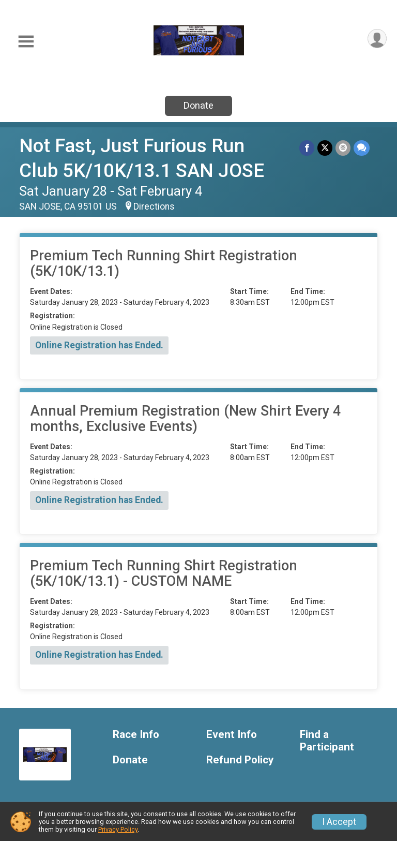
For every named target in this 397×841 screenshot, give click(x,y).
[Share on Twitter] (324, 147)
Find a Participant (327, 741)
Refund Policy (239, 760)
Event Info (231, 735)
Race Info (136, 735)
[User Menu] (377, 38)
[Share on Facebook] (306, 147)
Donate (198, 105)
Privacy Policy (118, 829)
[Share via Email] (342, 147)
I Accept (339, 822)
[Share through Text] (362, 147)
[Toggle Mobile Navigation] (26, 41)
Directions (154, 206)
